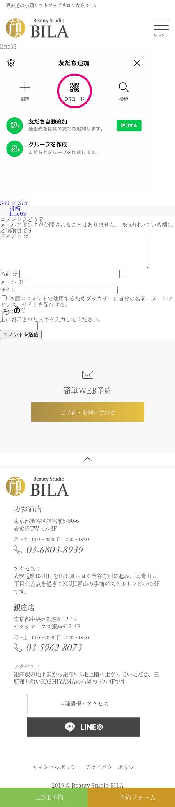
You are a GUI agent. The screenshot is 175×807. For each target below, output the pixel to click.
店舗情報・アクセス (83, 709)
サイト (8, 295)
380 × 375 (13, 203)
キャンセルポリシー (56, 772)
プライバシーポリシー (112, 772)
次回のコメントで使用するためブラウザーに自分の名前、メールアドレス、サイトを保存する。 (86, 307)
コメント (14, 235)
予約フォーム (137, 797)
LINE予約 (50, 797)
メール (11, 287)
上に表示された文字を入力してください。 (52, 325)
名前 (9, 279)
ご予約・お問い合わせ (87, 418)
